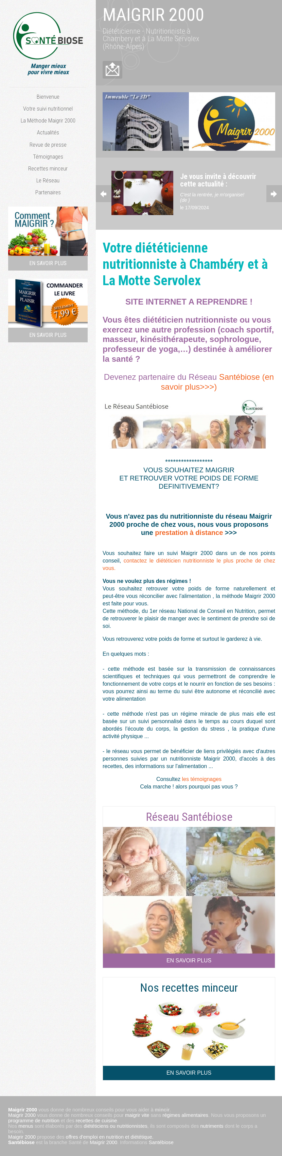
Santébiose (21, 1142)
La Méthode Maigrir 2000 (48, 120)
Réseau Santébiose (189, 817)
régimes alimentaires (185, 1115)
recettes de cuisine (96, 1120)
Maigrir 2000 (22, 1115)
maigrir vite (137, 1115)
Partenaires (48, 192)
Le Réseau (47, 180)
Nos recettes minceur (189, 987)
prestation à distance (190, 532)
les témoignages (202, 779)
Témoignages (48, 156)
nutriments (211, 1126)
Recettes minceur (48, 168)
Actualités (48, 132)
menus (25, 1126)
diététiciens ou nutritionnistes (115, 1126)
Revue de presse (48, 144)
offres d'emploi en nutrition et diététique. (110, 1137)
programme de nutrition (33, 1120)
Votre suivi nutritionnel (48, 108)
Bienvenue (48, 96)
